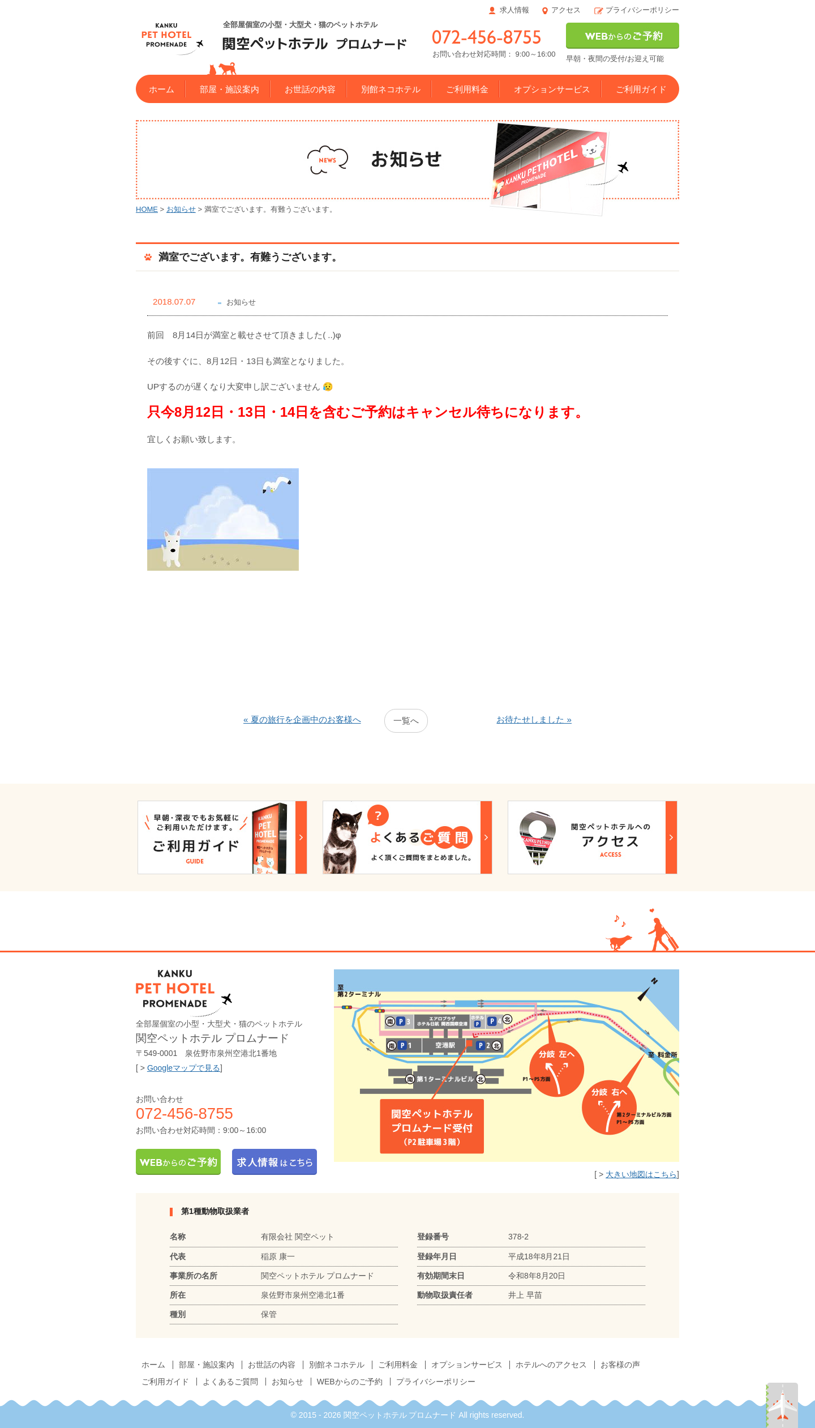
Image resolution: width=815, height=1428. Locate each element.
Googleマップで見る (183, 1067)
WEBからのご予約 (350, 1381)
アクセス (566, 10)
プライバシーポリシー (642, 10)
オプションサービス (552, 89)
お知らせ (181, 209)
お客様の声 (620, 1364)
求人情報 (514, 10)
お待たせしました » (534, 719)
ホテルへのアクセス (551, 1364)
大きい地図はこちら (641, 1174)
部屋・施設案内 (229, 89)
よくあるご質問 (230, 1381)
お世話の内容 (310, 89)
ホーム (161, 89)
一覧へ (406, 720)
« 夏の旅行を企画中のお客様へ (302, 719)
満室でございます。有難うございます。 (250, 257)
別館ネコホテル (391, 89)
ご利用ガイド (641, 89)
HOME (147, 209)
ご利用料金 (467, 89)
